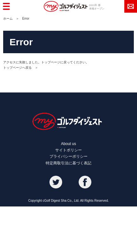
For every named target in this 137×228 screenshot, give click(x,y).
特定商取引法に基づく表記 (68, 163)
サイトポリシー (68, 150)
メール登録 (130, 6)
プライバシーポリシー (68, 156)
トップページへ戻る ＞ (20, 67)
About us (68, 144)
